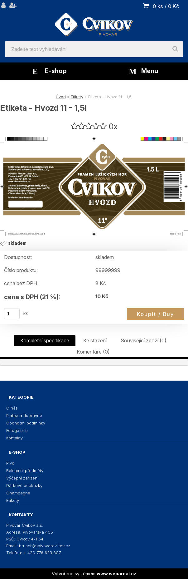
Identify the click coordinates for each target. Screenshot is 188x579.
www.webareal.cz (116, 573)
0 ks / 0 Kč (166, 6)
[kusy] (12, 313)
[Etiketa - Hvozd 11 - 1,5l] (94, 186)
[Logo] (94, 20)
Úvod (61, 96)
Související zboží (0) (143, 340)
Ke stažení (95, 340)
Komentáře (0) (93, 352)
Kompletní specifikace (44, 340)
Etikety (77, 96)
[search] (175, 49)
